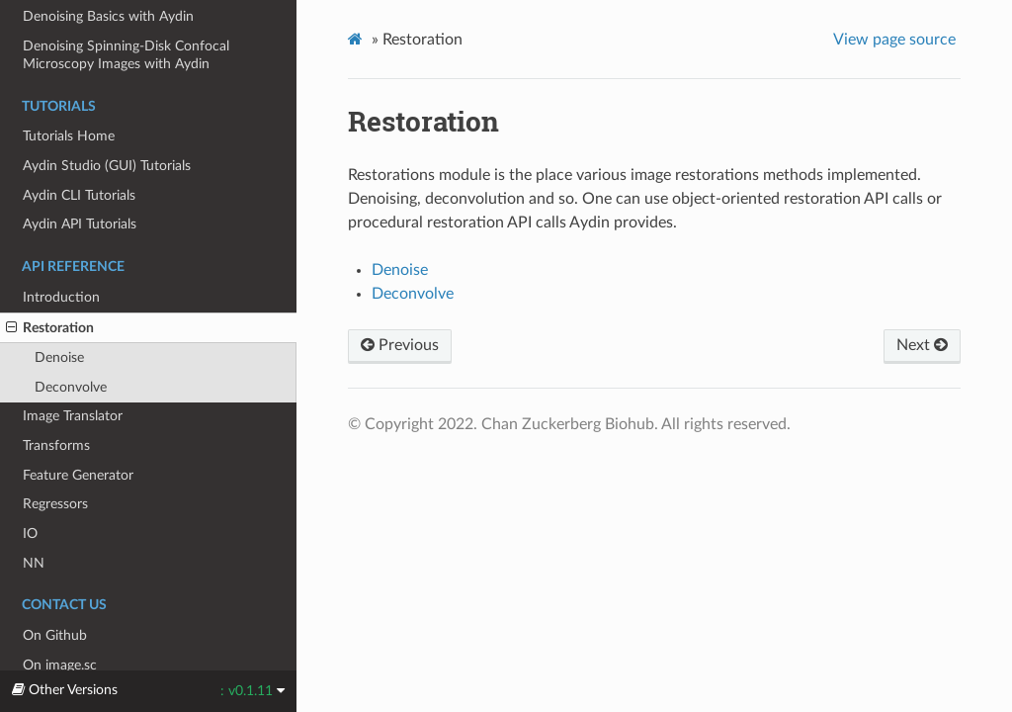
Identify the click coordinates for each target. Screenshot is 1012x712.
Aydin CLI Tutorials (79, 195)
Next (922, 345)
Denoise (59, 357)
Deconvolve (71, 387)
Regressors (55, 503)
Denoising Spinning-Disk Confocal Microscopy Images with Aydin (126, 55)
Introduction (61, 297)
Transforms (56, 445)
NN (33, 563)
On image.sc (60, 665)
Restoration (50, 328)
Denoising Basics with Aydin (108, 16)
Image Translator (73, 415)
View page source (894, 39)
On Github (55, 635)
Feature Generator (78, 475)
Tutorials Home (69, 136)
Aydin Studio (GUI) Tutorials (107, 165)
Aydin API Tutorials (79, 224)
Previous (400, 345)
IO (30, 533)
